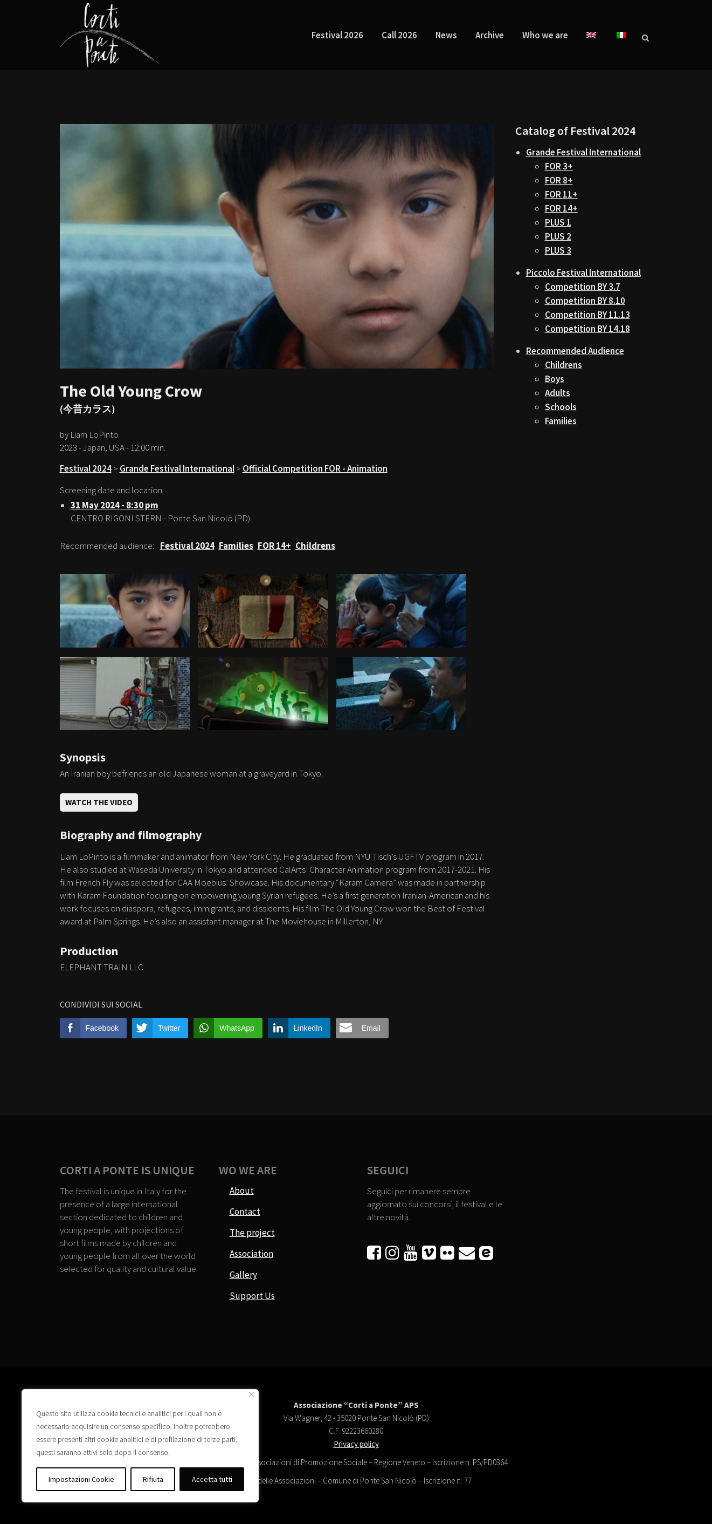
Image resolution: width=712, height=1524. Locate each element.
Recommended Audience (575, 351)
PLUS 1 (558, 222)
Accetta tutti (212, 1479)
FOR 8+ (559, 180)
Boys (554, 379)
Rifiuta (153, 1479)
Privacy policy (356, 1444)
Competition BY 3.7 (582, 286)
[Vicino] (251, 1394)
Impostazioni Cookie (81, 1479)
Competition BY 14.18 (587, 329)
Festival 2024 (86, 468)
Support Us (252, 1296)
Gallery (243, 1275)
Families (561, 421)
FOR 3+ (559, 166)
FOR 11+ (561, 194)
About (242, 1190)
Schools (561, 407)
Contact (245, 1211)
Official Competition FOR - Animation (315, 468)
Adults (557, 393)
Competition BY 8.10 (585, 301)
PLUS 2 (558, 236)
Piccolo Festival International (583, 272)
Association (251, 1254)
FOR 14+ (561, 208)
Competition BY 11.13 (587, 315)
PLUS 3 (558, 250)
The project (252, 1233)
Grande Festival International (177, 468)
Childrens (563, 365)
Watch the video (99, 802)
